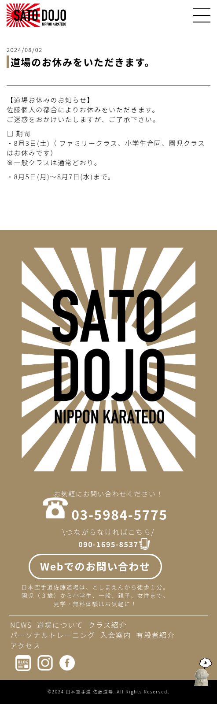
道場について (60, 624)
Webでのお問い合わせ (95, 566)
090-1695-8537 (108, 544)
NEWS (21, 624)
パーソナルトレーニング (53, 635)
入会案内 (115, 635)
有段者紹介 (155, 635)
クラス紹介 (107, 624)
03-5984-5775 (119, 514)
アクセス (25, 645)
